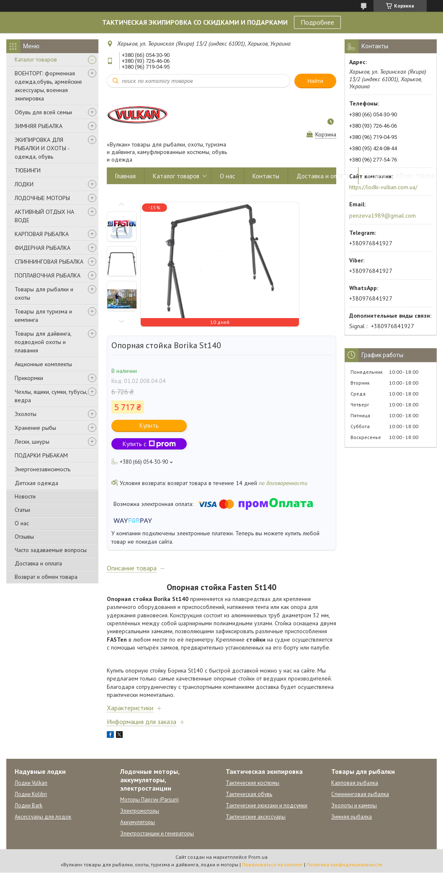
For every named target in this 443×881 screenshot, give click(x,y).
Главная (125, 176)
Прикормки (29, 378)
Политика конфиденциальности (344, 864)
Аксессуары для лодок (43, 816)
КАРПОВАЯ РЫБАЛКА (42, 234)
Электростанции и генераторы (157, 833)
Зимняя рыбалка (351, 816)
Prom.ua (258, 857)
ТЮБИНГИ (28, 170)
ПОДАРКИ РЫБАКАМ (41, 455)
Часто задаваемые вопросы (51, 550)
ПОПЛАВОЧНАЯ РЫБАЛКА (47, 275)
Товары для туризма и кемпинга (43, 316)
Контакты (265, 176)
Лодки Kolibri (31, 794)
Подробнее (317, 22)
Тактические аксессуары (256, 816)
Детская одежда (36, 483)
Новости (25, 496)
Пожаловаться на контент (272, 864)
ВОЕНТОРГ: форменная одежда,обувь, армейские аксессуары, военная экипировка (48, 85)
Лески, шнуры (32, 441)
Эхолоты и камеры (354, 805)
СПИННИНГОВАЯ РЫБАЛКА (49, 261)
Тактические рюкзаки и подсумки (266, 805)
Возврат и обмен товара (46, 576)
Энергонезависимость (42, 469)
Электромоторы (139, 810)
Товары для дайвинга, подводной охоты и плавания (43, 342)
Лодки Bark (28, 805)
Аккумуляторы (137, 822)
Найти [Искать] (315, 81)
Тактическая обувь (249, 794)
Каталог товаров (36, 59)
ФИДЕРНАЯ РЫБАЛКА (42, 248)
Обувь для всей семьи (43, 112)
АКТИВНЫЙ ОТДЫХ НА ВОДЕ (44, 216)
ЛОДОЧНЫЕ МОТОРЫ (42, 198)
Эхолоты (25, 414)
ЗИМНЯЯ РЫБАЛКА (38, 126)
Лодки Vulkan (31, 782)
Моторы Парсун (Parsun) (149, 799)
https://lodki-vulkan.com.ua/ (383, 187)
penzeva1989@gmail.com (382, 215)
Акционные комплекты (43, 364)
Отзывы (24, 536)
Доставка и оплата (38, 563)
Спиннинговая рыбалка (360, 794)
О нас (22, 523)
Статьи (22, 510)
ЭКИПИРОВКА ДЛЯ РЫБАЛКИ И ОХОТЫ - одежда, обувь (42, 148)
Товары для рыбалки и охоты (44, 293)
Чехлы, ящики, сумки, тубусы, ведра (51, 396)
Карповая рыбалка (354, 782)
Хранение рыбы (35, 428)
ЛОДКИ (24, 184)
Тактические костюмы (252, 782)
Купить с (149, 444)
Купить (149, 425)
